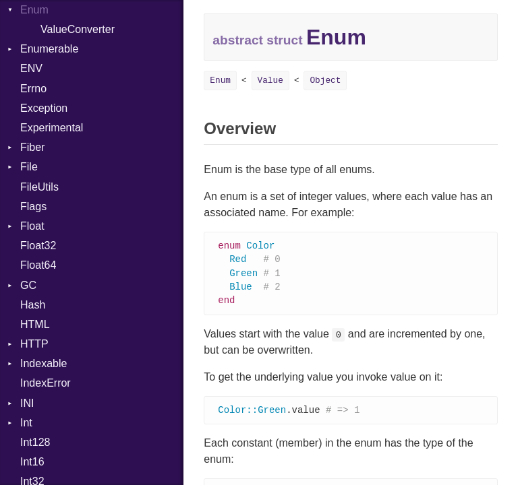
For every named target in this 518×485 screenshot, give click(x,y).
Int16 (32, 461)
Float (32, 226)
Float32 (38, 245)
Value (270, 80)
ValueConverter (77, 29)
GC (28, 285)
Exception (43, 108)
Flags (33, 206)
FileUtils (39, 187)
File (29, 166)
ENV (31, 68)
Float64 (38, 265)
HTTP (34, 344)
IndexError (45, 383)
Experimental (51, 127)
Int (26, 422)
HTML (35, 324)
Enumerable (49, 49)
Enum (220, 80)
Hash (32, 305)
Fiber (32, 147)
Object (325, 80)
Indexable (43, 363)
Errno (33, 88)
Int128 (35, 442)
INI (27, 403)
